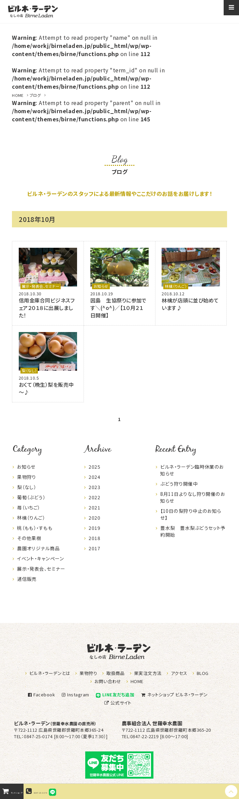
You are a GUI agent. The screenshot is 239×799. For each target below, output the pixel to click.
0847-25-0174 (67, 791)
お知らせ (100, 286)
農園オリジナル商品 (38, 554)
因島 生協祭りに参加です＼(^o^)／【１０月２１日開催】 (118, 307)
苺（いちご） (28, 513)
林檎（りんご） (175, 286)
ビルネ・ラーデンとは (49, 673)
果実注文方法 (148, 673)
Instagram (74, 694)
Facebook (40, 694)
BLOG (203, 673)
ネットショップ (173, 694)
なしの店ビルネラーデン (32, 11)
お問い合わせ (107, 681)
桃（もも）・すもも (35, 534)
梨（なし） (29, 370)
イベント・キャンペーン (40, 564)
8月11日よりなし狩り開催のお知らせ (192, 503)
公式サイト (117, 702)
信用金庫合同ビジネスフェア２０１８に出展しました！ (46, 307)
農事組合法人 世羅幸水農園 (152, 723)
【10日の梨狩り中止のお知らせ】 (190, 520)
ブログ (35, 95)
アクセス (179, 673)
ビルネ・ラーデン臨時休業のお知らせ (192, 476)
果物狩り (26, 483)
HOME (18, 95)
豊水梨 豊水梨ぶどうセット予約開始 (193, 537)
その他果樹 (29, 544)
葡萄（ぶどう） (31, 503)
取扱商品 (115, 673)
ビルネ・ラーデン (55, 723)
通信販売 (27, 584)
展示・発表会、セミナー (40, 286)
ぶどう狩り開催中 (179, 489)
